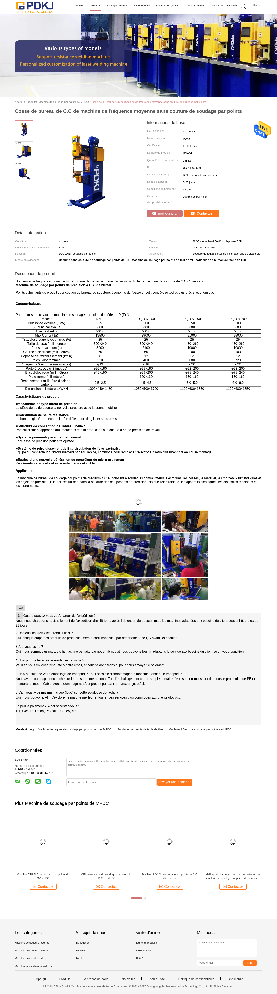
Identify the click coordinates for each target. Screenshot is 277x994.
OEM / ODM (143, 950)
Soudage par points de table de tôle (140, 729)
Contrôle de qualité (167, 5)
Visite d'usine (142, 5)
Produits (95, 5)
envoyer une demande (174, 782)
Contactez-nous (195, 5)
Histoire (80, 950)
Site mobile (235, 978)
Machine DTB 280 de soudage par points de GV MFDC (43, 876)
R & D (139, 958)
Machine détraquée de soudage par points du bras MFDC (74, 729)
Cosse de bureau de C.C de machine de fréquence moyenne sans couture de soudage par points (148, 101)
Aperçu (41, 978)
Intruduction (82, 942)
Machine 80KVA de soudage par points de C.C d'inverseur (169, 876)
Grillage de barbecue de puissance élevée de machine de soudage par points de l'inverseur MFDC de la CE (233, 876)
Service (79, 958)
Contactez (201, 213)
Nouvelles (128, 978)
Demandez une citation (224, 5)
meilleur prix (164, 213)
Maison (80, 5)
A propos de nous (96, 978)
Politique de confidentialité (196, 978)
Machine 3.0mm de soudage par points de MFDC (200, 729)
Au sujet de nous (117, 5)
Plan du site (157, 978)
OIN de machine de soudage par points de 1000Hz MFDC (106, 876)
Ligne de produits (146, 942)
